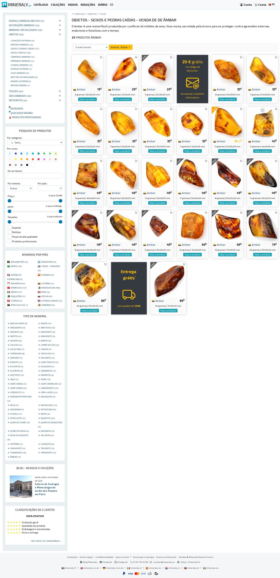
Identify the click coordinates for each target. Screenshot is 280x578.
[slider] (9, 201)
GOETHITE (17, 375)
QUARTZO (48, 418)
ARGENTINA (48, 261)
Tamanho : (13, 217)
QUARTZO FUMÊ (20, 422)
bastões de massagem (24, 77)
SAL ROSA (47, 435)
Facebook (106, 562)
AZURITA (16, 340)
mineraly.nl (173, 568)
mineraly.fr (69, 568)
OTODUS (16, 414)
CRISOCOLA (47, 353)
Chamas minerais (21, 65)
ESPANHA (47, 274)
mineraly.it (134, 568)
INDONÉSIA (18, 283)
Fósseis (16, 91)
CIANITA (46, 349)
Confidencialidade (104, 557)
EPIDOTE (16, 362)
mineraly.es (154, 568)
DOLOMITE (48, 357)
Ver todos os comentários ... (46, 541)
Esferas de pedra (21, 69)
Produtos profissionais (25, 117)
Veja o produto (87, 99)
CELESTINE (17, 349)
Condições (72, 557)
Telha (103, 14)
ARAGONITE (48, 336)
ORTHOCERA (48, 409)
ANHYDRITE (48, 332)
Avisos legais (86, 557)
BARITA (46, 340)
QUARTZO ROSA (19, 431)
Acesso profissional (166, 557)
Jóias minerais (20, 95)
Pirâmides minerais (22, 61)
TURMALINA (18, 452)
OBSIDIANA (17, 409)
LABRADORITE (49, 388)
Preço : (11, 196)
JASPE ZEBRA (18, 388)
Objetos (16, 34)
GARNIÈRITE (48, 370)
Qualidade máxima (21, 112)
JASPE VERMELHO (51, 383)
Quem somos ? (123, 557)
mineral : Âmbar (121, 47)
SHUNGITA (47, 444)
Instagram (121, 562)
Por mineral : (14, 183)
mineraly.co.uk (89, 568)
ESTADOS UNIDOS (51, 300)
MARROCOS (18, 287)
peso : (11, 206)
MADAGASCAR (50, 287)
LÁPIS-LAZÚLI (49, 392)
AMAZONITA (17, 327)
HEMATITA (47, 375)
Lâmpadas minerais (22, 56)
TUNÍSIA (16, 300)
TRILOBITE (47, 448)
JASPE (45, 379)
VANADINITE (48, 452)
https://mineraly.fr (190, 562)
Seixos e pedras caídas (25, 48)
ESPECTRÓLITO (49, 362)
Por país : (43, 183)
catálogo (79, 14)
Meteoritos (18, 100)
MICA (14, 405)
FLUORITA (16, 370)
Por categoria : (14, 137)
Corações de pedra (22, 40)
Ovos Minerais (20, 73)
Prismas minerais (22, 44)
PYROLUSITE (17, 418)
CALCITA (16, 345)
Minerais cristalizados (25, 29)
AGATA (46, 323)
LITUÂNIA (47, 283)
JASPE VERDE (18, 383)
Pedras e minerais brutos (26, 20)
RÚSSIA (46, 296)
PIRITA (45, 414)
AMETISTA (48, 327)
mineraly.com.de (113, 568)
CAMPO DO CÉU (50, 345)
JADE (14, 379)
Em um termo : (15, 171)
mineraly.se (211, 568)
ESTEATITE (16, 366)
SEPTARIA (16, 444)
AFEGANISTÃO (19, 261)
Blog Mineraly (88, 562)
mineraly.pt (192, 568)
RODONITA (47, 431)
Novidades (16, 108)
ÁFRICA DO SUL (19, 305)
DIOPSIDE (16, 357)
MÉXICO (16, 292)
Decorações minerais (24, 25)
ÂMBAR (15, 457)
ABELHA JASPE (18, 323)
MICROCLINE (49, 405)
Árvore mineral (20, 85)
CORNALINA (17, 353)
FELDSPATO (47, 366)
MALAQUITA (48, 396)
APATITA (15, 336)
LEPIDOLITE (17, 392)
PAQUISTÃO (18, 296)
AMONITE (16, 332)
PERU (45, 292)
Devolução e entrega (143, 557)
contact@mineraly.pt (164, 562)
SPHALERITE (17, 448)
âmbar (79, 89)
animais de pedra (21, 81)
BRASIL (16, 266)
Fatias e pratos (21, 52)
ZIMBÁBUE (48, 305)
